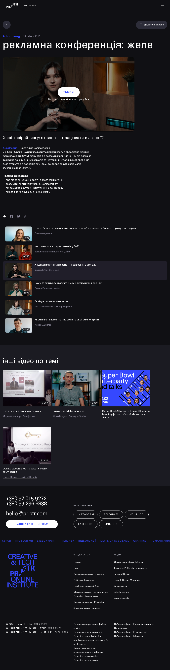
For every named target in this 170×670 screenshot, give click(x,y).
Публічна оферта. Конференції (130, 632)
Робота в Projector (84, 580)
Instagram (86, 514)
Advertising (11, 36)
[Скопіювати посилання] (25, 216)
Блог (76, 568)
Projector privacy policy (86, 660)
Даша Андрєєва (43, 233)
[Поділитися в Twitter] (18, 216)
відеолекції (90, 540)
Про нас (78, 562)
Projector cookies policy (86, 656)
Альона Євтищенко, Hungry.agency (53, 306)
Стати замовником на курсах (89, 574)
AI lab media (120, 586)
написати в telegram (31, 524)
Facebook (85, 524)
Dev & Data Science (117, 540)
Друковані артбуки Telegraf (128, 562)
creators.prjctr (121, 598)
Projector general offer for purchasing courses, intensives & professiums (91, 640)
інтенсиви (69, 540)
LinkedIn (111, 524)
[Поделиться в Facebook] (11, 216)
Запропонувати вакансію (87, 608)
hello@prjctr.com (26, 513)
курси (8, 540)
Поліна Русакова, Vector (47, 288)
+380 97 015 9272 (26, 498)
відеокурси (48, 540)
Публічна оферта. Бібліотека (129, 636)
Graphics (142, 540)
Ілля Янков (40, 251)
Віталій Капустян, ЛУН (58, 251)
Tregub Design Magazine (127, 580)
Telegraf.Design (122, 574)
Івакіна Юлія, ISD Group (47, 270)
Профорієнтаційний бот (86, 586)
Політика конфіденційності (88, 632)
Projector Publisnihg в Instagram (131, 568)
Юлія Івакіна (10, 147)
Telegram (111, 514)
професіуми (26, 540)
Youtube (136, 514)
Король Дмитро (43, 324)
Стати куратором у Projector (89, 602)
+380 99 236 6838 (26, 503)
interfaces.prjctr (122, 592)
